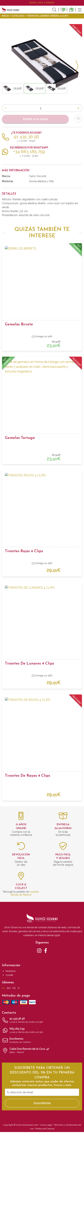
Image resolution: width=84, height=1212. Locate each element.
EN (8, 1068)
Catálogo (17, 15)
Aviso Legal (46, 1205)
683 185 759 (42, 1110)
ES (3, 1068)
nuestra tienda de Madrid (25, 973)
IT (19, 1068)
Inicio (5, 15)
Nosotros (10, 1051)
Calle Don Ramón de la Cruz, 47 (42, 1130)
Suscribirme (42, 1183)
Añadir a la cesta (35, 199)
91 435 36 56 (42, 1100)
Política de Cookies (44, 1208)
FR (14, 1068)
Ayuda (9, 1055)
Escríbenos (42, 1120)
